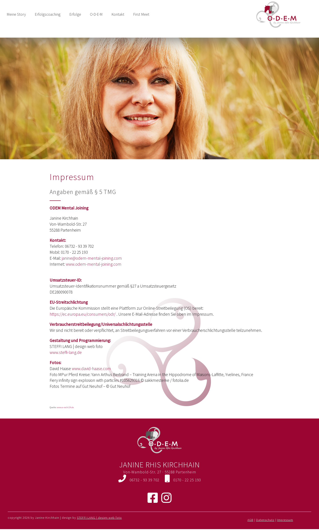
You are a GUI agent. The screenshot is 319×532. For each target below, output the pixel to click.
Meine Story (16, 14)
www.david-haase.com (91, 368)
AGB (250, 520)
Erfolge (75, 14)
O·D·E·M (96, 14)
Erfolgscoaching (47, 14)
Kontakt (117, 14)
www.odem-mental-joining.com (93, 264)
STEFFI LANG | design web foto (99, 518)
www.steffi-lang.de (66, 352)
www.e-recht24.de (65, 407)
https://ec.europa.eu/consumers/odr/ (83, 314)
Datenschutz (265, 520)
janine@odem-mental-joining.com (92, 258)
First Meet (141, 14)
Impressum (285, 520)
